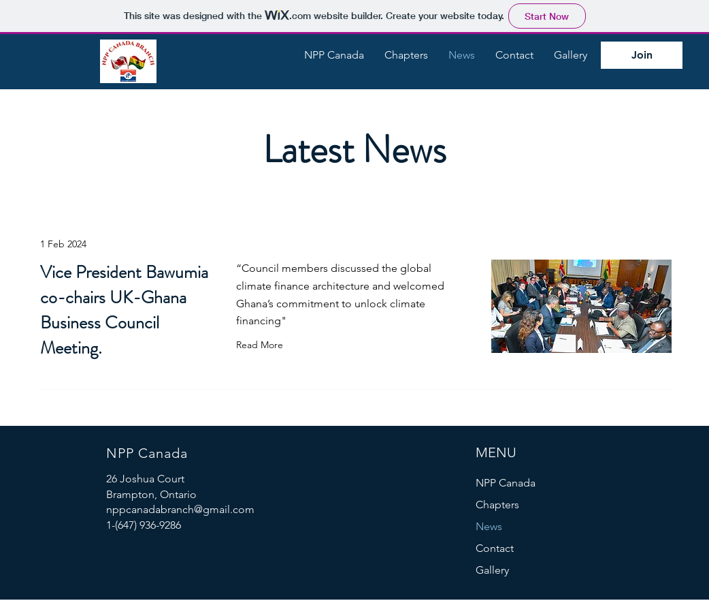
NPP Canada (505, 482)
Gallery (492, 569)
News (489, 526)
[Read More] (262, 344)
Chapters (497, 504)
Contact (495, 548)
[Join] (641, 55)
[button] (334, 55)
